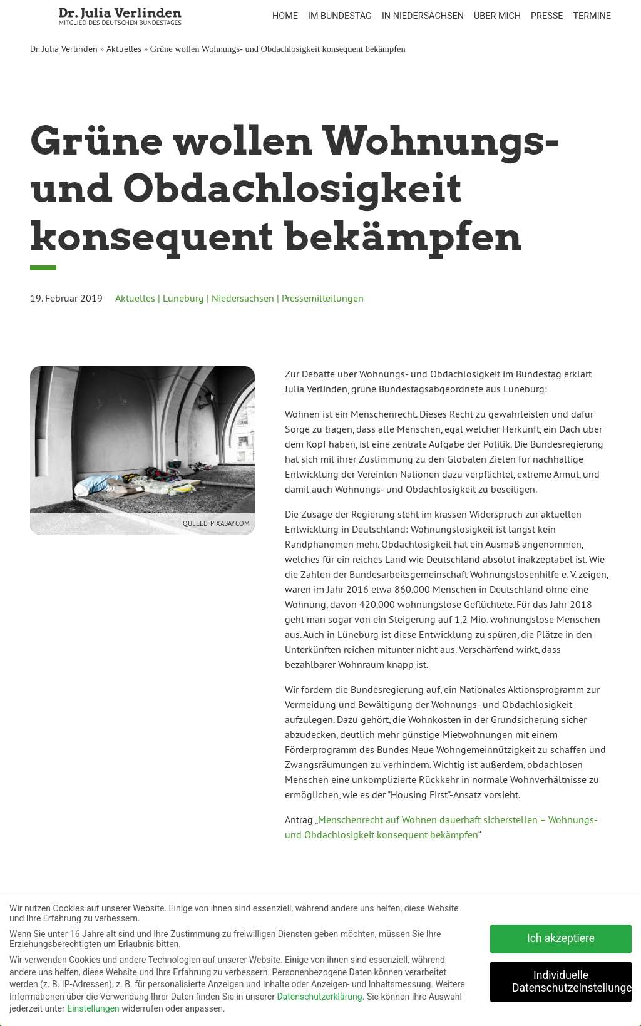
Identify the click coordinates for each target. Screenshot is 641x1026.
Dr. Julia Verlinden (64, 48)
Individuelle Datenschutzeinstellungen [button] (572, 979)
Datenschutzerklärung (319, 994)
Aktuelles (123, 48)
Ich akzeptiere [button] (561, 936)
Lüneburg (183, 298)
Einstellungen (93, 1007)
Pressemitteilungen (323, 298)
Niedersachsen (243, 298)
